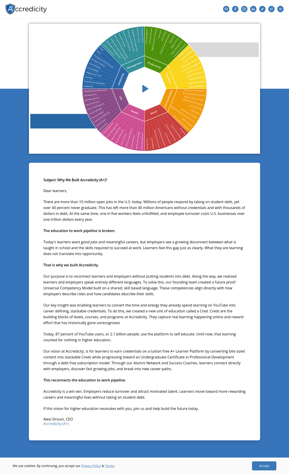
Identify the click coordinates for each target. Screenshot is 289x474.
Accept (264, 466)
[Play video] (144, 88)
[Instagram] (244, 9)
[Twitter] (271, 9)
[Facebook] (235, 9)
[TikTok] (262, 9)
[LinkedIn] (253, 9)
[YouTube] (280, 9)
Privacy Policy (91, 466)
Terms (109, 466)
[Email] (226, 9)
